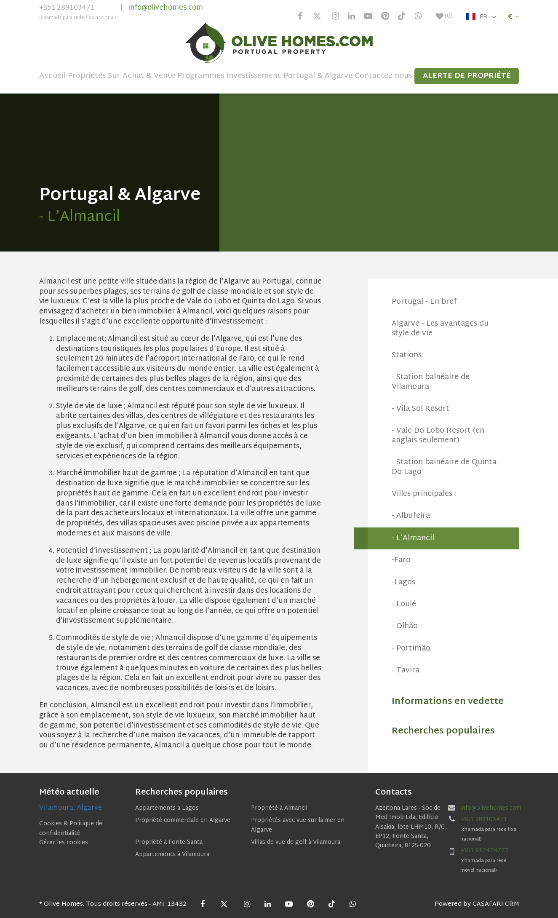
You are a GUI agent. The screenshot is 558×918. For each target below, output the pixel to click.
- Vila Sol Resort (420, 409)
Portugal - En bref (424, 302)
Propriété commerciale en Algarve (182, 820)
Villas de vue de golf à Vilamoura (295, 842)
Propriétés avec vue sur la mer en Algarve (297, 825)
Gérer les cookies (63, 843)
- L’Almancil (413, 538)
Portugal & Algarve (317, 76)
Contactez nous (383, 76)
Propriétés (87, 76)
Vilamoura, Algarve (70, 808)
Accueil (52, 76)
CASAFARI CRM (496, 904)
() (444, 16)
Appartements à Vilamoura (172, 854)
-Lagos (403, 582)
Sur (114, 76)
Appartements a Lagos (167, 808)
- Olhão (405, 626)
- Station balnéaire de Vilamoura (431, 381)
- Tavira (405, 670)
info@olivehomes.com (165, 7)
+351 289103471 (77, 13)
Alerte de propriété (467, 76)
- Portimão (411, 649)
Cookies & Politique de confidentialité (70, 828)
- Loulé (404, 604)
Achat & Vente (149, 76)
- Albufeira (411, 516)
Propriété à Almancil (279, 808)
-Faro (401, 560)
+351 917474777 (484, 851)
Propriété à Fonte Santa (169, 842)
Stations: (407, 355)
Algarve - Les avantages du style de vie (440, 328)
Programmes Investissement (229, 76)
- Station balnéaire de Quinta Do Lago (444, 467)
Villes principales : (424, 494)
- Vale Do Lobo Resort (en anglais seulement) (438, 435)
